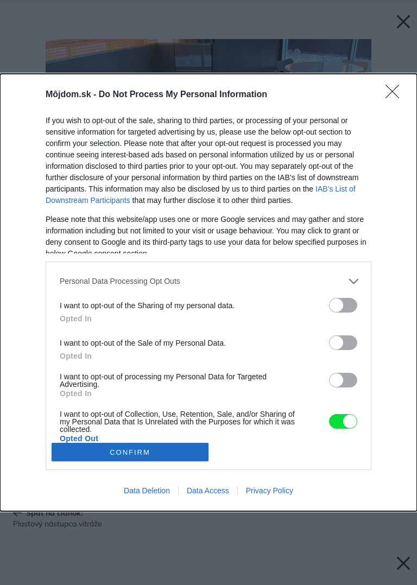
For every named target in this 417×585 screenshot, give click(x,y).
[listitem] (208, 281)
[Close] (396, 95)
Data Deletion (147, 490)
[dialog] (208, 292)
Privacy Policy (269, 490)
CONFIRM (130, 452)
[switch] (343, 305)
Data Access (208, 490)
